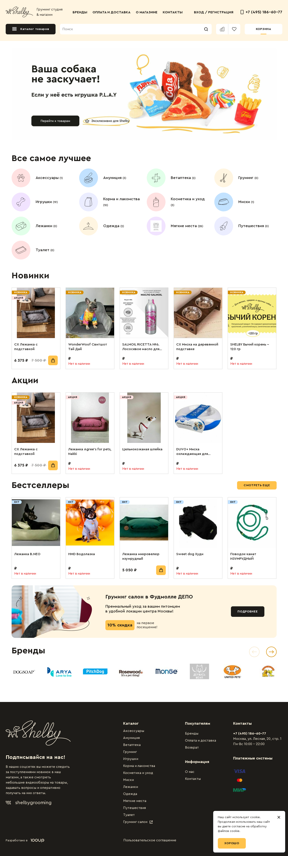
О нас (189, 772)
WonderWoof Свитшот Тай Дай (87, 347)
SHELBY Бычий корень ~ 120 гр (249, 347)
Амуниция (131, 738)
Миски (128, 780)
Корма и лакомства (139, 766)
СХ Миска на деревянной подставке (197, 347)
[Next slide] (271, 652)
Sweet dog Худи (189, 554)
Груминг (130, 752)
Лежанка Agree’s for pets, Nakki (89, 451)
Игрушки (130, 759)
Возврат (192, 747)
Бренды (191, 733)
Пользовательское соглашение (149, 840)
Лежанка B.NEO (27, 554)
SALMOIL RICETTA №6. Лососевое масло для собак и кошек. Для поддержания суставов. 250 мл (143, 347)
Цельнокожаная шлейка (142, 449)
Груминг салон (138, 821)
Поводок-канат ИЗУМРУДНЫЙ (243, 556)
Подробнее (247, 611)
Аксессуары (133, 731)
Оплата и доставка (200, 740)
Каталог (131, 723)
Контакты (193, 779)
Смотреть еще (257, 485)
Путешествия (134, 808)
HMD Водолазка (81, 554)
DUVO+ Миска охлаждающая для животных (192, 451)
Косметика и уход (138, 773)
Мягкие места (134, 801)
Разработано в (25, 840)
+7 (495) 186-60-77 (261, 12)
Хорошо (231, 843)
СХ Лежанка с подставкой (26, 347)
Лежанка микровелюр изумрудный (140, 556)
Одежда (130, 794)
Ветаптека (132, 745)
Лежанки (130, 787)
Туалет (129, 815)
